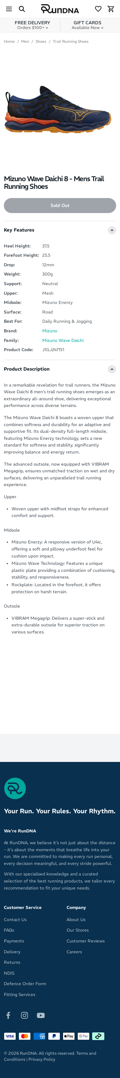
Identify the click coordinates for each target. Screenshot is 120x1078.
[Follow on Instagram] (24, 1014)
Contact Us (15, 919)
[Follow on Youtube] (40, 1014)
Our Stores (78, 930)
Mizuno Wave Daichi (63, 340)
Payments (14, 941)
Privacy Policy (41, 1059)
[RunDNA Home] (60, 9)
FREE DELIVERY (32, 25)
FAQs (9, 930)
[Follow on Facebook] (8, 1014)
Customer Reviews (86, 941)
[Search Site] (21, 9)
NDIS (9, 973)
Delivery (12, 952)
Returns (12, 962)
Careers (74, 952)
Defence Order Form (25, 983)
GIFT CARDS (87, 25)
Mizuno (49, 331)
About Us (76, 919)
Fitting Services (19, 994)
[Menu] (9, 9)
